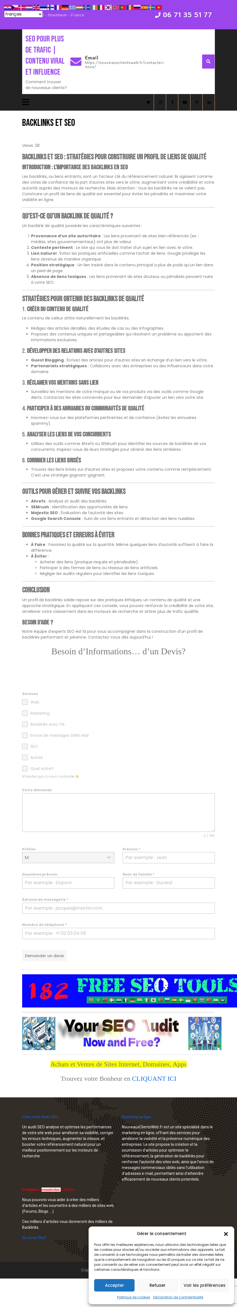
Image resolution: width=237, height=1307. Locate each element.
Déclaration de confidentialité (178, 1297)
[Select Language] (23, 14)
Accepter (114, 1285)
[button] (226, 1233)
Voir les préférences (205, 1285)
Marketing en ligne (136, 1117)
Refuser (158, 1285)
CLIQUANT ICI (154, 1078)
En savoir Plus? (34, 1238)
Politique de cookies (133, 1297)
